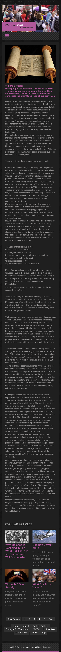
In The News (21, 632)
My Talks (37, 629)
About (26, 626)
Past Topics (14, 619)
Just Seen (50, 629)
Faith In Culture (40, 626)
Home (16, 626)
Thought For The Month (17, 629)
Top (51, 619)
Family (34, 632)
